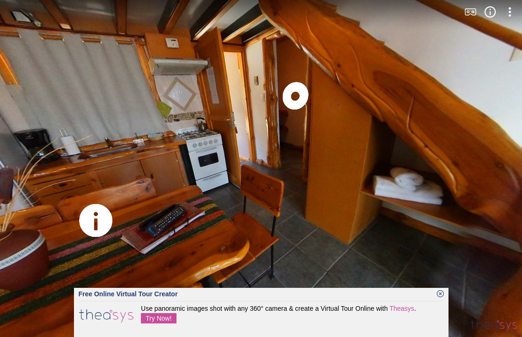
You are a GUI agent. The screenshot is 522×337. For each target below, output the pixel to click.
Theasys (402, 308)
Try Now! (158, 318)
